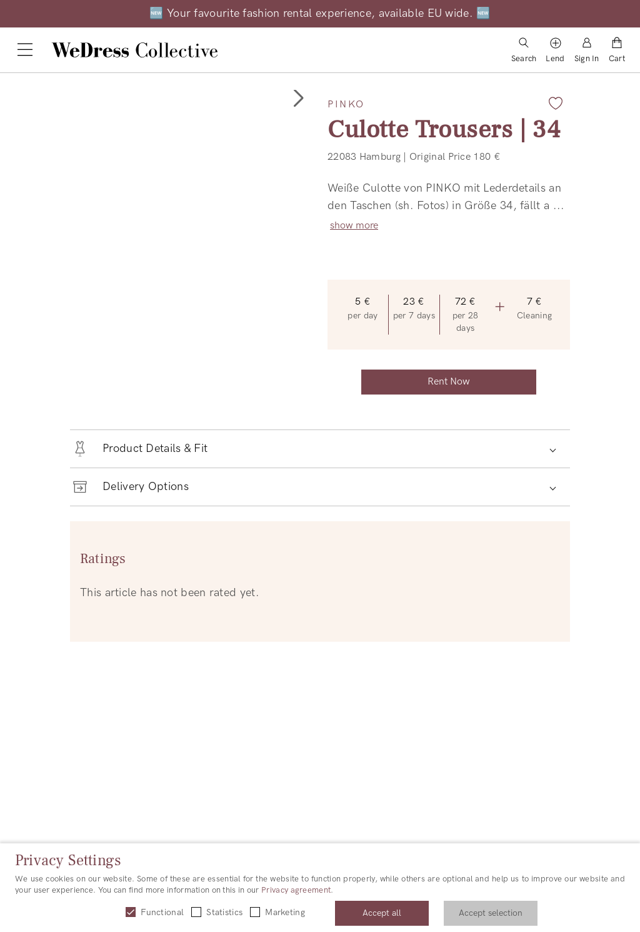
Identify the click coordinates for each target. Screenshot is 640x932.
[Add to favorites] (555, 103)
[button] (297, 98)
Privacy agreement (296, 890)
